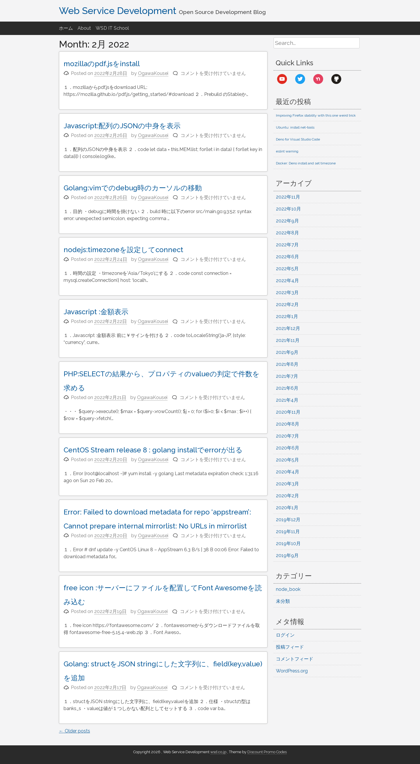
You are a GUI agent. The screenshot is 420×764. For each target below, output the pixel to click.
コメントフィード (294, 659)
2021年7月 (287, 376)
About (84, 28)
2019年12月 (288, 519)
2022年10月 (288, 209)
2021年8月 (287, 364)
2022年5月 (287, 268)
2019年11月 (288, 531)
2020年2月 (287, 495)
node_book (288, 589)
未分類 (283, 601)
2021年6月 (287, 388)
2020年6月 (287, 448)
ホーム (66, 28)
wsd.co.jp (218, 752)
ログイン (285, 635)
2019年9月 (287, 555)
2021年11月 (288, 340)
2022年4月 (287, 280)
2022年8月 (287, 233)
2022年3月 (287, 292)
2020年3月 (287, 483)
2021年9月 (287, 352)
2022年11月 (288, 197)
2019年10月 (288, 543)
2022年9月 (287, 221)
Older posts (74, 731)
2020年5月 (287, 460)
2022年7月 (287, 244)
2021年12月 (288, 328)
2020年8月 (287, 424)
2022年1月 (287, 316)
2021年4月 (287, 400)
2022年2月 (287, 304)
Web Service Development (117, 10)
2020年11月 (288, 412)
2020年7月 (287, 436)
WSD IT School (112, 28)
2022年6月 (287, 256)
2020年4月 (287, 472)
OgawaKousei (153, 73)
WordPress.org (292, 671)
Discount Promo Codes (267, 752)
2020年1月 (287, 507)
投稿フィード (290, 647)
